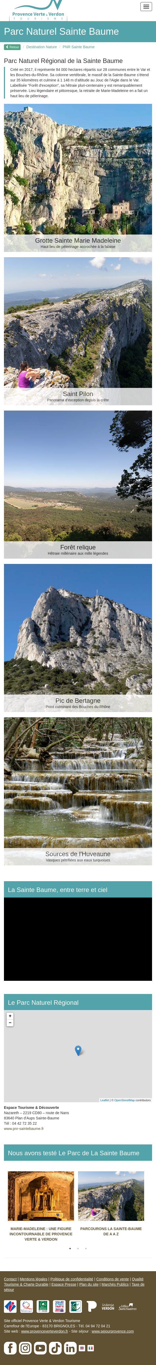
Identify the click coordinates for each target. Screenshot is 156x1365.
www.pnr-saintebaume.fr (24, 1129)
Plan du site (89, 1284)
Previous (4, 1208)
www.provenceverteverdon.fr (44, 1331)
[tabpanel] (43, 1208)
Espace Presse (63, 1284)
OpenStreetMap (124, 1100)
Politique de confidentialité (71, 1279)
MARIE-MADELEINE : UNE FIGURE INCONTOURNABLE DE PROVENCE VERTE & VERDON (40, 1234)
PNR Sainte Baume (79, 47)
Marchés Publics (115, 1284)
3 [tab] (86, 1248)
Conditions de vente (112, 1279)
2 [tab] (78, 1248)
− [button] (10, 1023)
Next (152, 1208)
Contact (10, 1279)
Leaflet (104, 1100)
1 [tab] (70, 1248)
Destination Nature (41, 47)
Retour (12, 47)
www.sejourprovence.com (113, 1331)
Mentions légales (33, 1279)
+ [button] (10, 1016)
